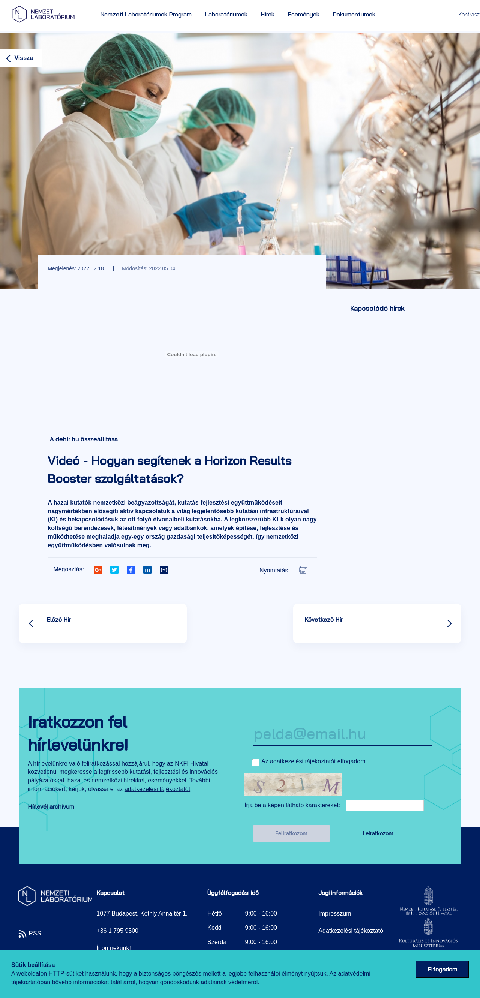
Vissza (18, 58)
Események (304, 14)
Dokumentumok (354, 14)
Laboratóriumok (226, 14)
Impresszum (334, 913)
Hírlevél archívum (51, 806)
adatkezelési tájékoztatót (157, 789)
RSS (29, 933)
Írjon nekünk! (113, 948)
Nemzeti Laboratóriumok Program (146, 14)
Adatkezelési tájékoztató (350, 931)
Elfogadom (442, 969)
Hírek (267, 14)
